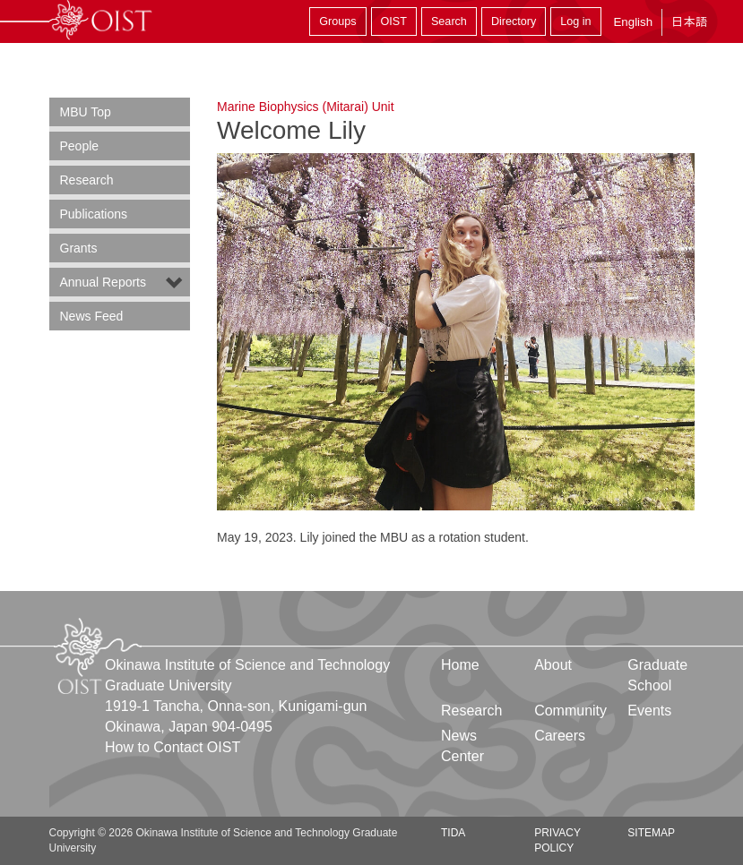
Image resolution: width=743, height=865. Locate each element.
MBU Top (85, 112)
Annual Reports (103, 282)
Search (449, 21)
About (553, 664)
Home (460, 664)
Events (649, 710)
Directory (513, 21)
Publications (94, 214)
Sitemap (651, 832)
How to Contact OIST (172, 747)
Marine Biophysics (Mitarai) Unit (305, 106)
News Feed (92, 316)
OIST (394, 21)
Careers (559, 735)
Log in (575, 21)
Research (87, 180)
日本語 (689, 22)
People (79, 146)
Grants (79, 248)
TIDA (453, 832)
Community (570, 710)
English (632, 22)
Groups (337, 21)
